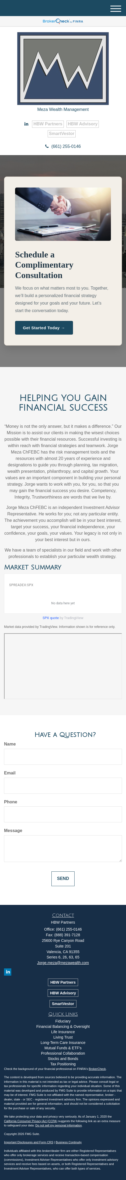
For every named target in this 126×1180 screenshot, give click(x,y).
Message (13, 830)
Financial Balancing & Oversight (63, 1026)
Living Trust (63, 1037)
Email (10, 773)
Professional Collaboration (63, 1053)
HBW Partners (47, 124)
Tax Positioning (63, 1064)
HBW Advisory (83, 124)
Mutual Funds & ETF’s (63, 1048)
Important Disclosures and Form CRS (28, 1142)
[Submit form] (63, 878)
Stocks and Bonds (63, 1059)
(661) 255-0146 (63, 146)
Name (10, 744)
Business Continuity (69, 1142)
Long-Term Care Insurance (63, 1042)
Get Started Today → (44, 327)
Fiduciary (63, 1021)
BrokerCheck (97, 1068)
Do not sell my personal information (58, 1125)
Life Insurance (63, 1032)
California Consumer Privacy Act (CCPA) (30, 1121)
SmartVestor (61, 133)
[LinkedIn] (26, 124)
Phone (10, 802)
